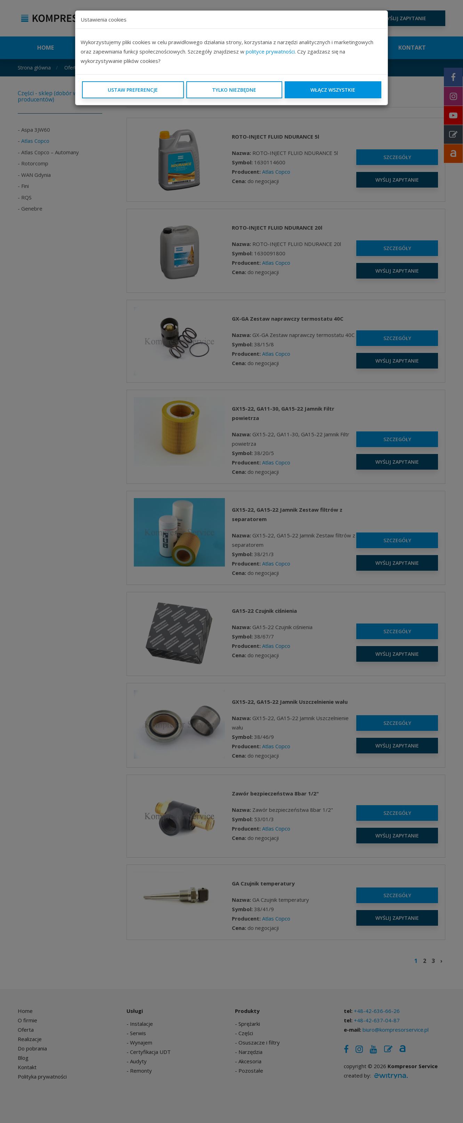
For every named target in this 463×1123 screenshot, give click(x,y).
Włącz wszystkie (332, 89)
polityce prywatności (270, 51)
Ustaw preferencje (133, 89)
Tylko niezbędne (234, 89)
